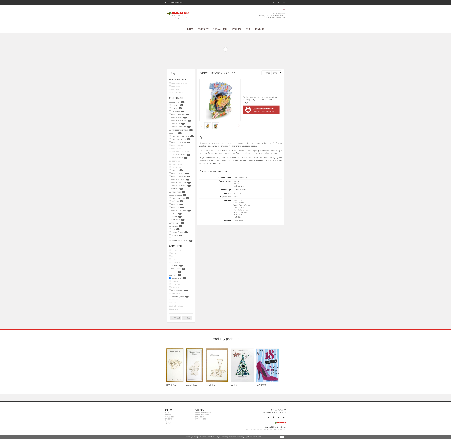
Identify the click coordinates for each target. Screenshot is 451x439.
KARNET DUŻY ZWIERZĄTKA (182, 136)
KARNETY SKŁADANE (179, 114)
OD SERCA (176, 235)
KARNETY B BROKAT (179, 173)
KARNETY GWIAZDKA (179, 198)
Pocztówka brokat (177, 93)
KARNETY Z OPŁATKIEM (180, 211)
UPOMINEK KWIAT (178, 158)
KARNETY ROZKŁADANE (180, 121)
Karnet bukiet (175, 86)
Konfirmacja (175, 287)
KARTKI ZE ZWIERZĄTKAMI (181, 130)
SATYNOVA (176, 189)
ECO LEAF (176, 108)
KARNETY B (176, 170)
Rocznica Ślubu (176, 284)
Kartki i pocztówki (201, 419)
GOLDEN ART (177, 111)
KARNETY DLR (177, 124)
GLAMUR (175, 214)
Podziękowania (176, 294)
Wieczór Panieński (177, 306)
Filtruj (188, 318)
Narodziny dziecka (177, 281)
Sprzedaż (236, 29)
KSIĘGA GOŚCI (175, 161)
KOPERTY (176, 217)
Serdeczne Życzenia (179, 297)
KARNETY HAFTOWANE (180, 127)
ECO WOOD (176, 105)
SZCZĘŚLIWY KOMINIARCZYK (180, 241)
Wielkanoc (174, 253)
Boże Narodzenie (176, 250)
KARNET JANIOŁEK (177, 145)
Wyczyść (177, 318)
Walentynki (176, 266)
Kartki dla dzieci (178, 278)
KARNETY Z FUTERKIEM (180, 186)
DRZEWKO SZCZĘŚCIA (180, 155)
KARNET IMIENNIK (177, 164)
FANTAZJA (176, 226)
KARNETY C (176, 204)
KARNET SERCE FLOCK (180, 139)
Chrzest (173, 259)
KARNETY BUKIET (178, 118)
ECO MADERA (177, 102)
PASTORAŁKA (177, 223)
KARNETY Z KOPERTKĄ (180, 142)
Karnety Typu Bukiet (202, 415)
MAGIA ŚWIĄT (177, 220)
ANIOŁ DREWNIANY (177, 167)
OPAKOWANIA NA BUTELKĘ (180, 152)
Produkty (203, 29)
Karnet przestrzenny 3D (179, 83)
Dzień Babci (175, 300)
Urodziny (175, 275)
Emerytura (174, 309)
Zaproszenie (175, 89)
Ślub (172, 256)
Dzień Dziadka (175, 303)
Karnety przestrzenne (203, 413)
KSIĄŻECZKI (176, 201)
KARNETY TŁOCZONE (179, 180)
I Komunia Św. (175, 263)
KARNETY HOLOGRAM (180, 176)
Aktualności (220, 29)
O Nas (190, 29)
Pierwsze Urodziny (178, 290)
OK (282, 437)
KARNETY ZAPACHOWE (180, 183)
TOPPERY (176, 133)
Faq (248, 29)
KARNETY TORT (177, 192)
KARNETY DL (177, 207)
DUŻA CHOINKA (178, 195)
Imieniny (175, 272)
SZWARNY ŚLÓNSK (179, 232)
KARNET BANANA (176, 149)
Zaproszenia (199, 417)
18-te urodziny (177, 269)
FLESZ (174, 229)
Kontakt (259, 29)
